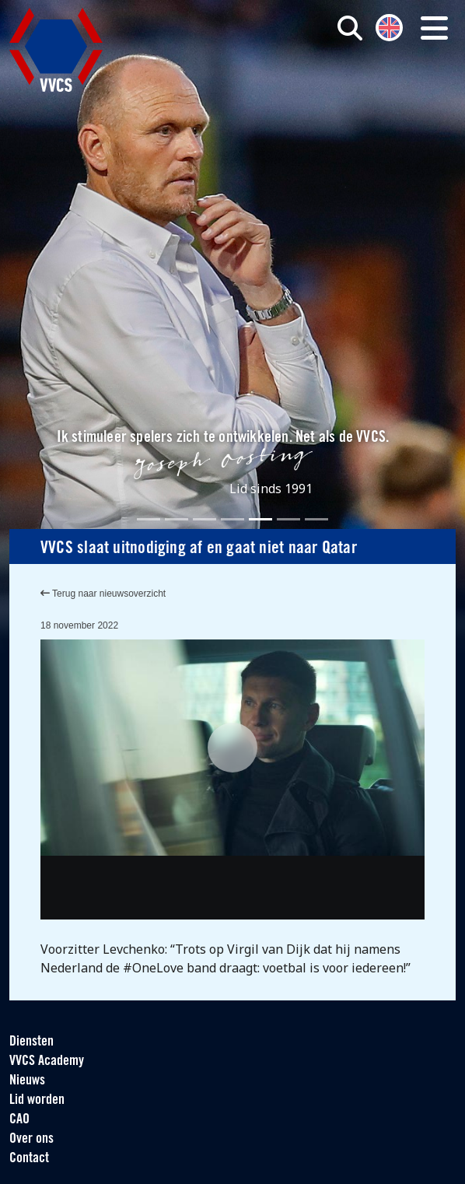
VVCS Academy (46, 1061)
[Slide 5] (260, 519)
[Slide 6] (288, 519)
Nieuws (27, 1081)
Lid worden (37, 1100)
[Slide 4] (232, 519)
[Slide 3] (204, 519)
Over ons (31, 1139)
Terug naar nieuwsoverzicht (103, 593)
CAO (19, 1119)
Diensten (31, 1042)
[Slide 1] (148, 519)
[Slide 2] (176, 519)
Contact (29, 1158)
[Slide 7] (316, 519)
